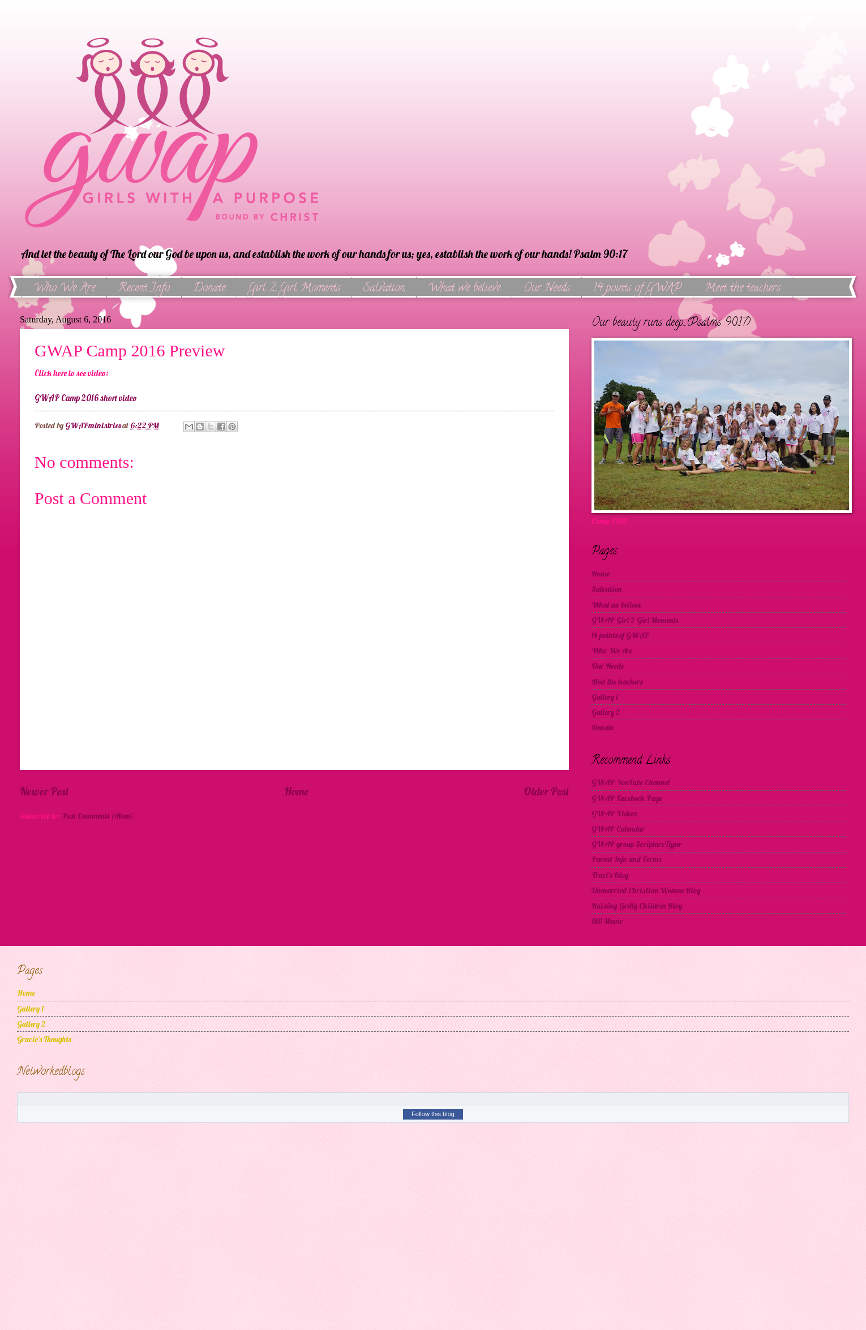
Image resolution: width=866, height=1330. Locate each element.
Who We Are (64, 289)
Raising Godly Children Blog (637, 905)
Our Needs (547, 289)
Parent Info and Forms (626, 859)
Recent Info (144, 289)
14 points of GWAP (637, 289)
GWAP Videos (614, 813)
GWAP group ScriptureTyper (636, 844)
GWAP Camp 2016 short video (86, 398)
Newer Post (44, 791)
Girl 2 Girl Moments (294, 289)
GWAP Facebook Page (626, 798)
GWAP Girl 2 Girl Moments (634, 620)
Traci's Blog (610, 875)
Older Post (546, 791)
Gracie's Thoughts (44, 1039)
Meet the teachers (616, 681)
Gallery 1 (604, 696)
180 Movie (607, 921)
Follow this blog (433, 1114)
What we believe (464, 289)
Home (296, 791)
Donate (209, 289)
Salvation (384, 289)
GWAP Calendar (618, 828)
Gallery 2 (605, 712)
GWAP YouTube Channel (630, 782)
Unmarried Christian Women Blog (646, 890)
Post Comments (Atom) (97, 815)
